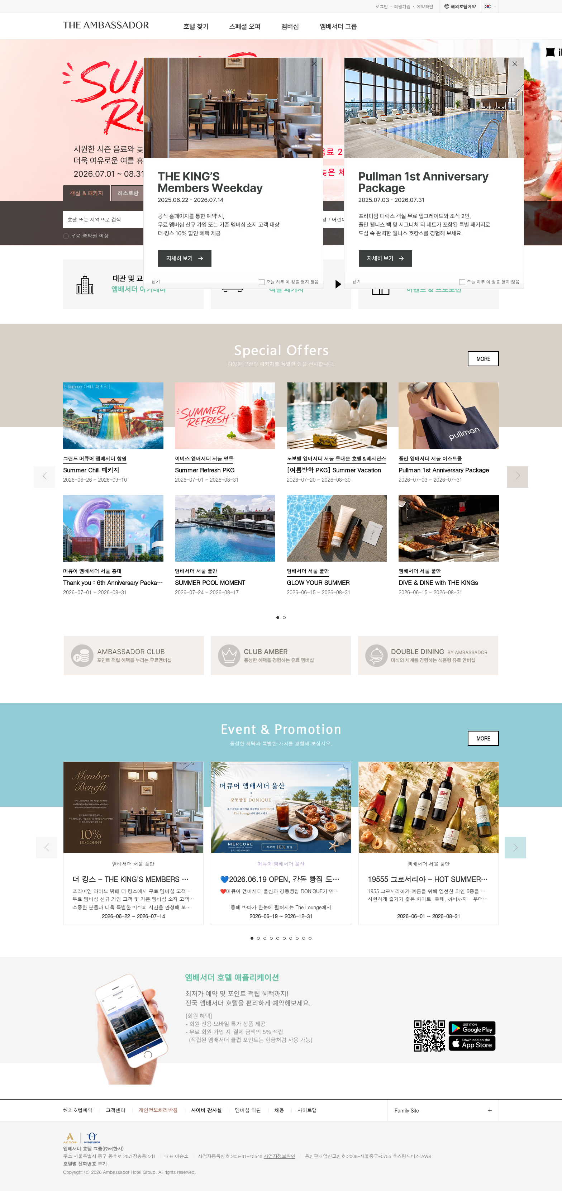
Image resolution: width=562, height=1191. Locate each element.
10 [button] (310, 938)
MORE (483, 358)
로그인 (381, 6)
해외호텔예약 (77, 1110)
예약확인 (424, 6)
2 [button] (284, 617)
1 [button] (277, 617)
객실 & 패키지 (86, 193)
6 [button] (284, 938)
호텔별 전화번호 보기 (85, 1163)
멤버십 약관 (248, 1110)
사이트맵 (307, 1110)
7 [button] (290, 938)
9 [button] (303, 938)
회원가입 (402, 6)
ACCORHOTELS (85, 1139)
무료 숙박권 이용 (90, 235)
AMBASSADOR (124, 1139)
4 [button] (271, 938)
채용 (279, 1110)
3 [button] (264, 938)
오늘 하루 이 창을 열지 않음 (493, 281)
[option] (133, 284)
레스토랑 (128, 193)
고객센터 (115, 1110)
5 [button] (277, 938)
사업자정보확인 (280, 1156)
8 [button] (297, 938)
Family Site (403, 1110)
